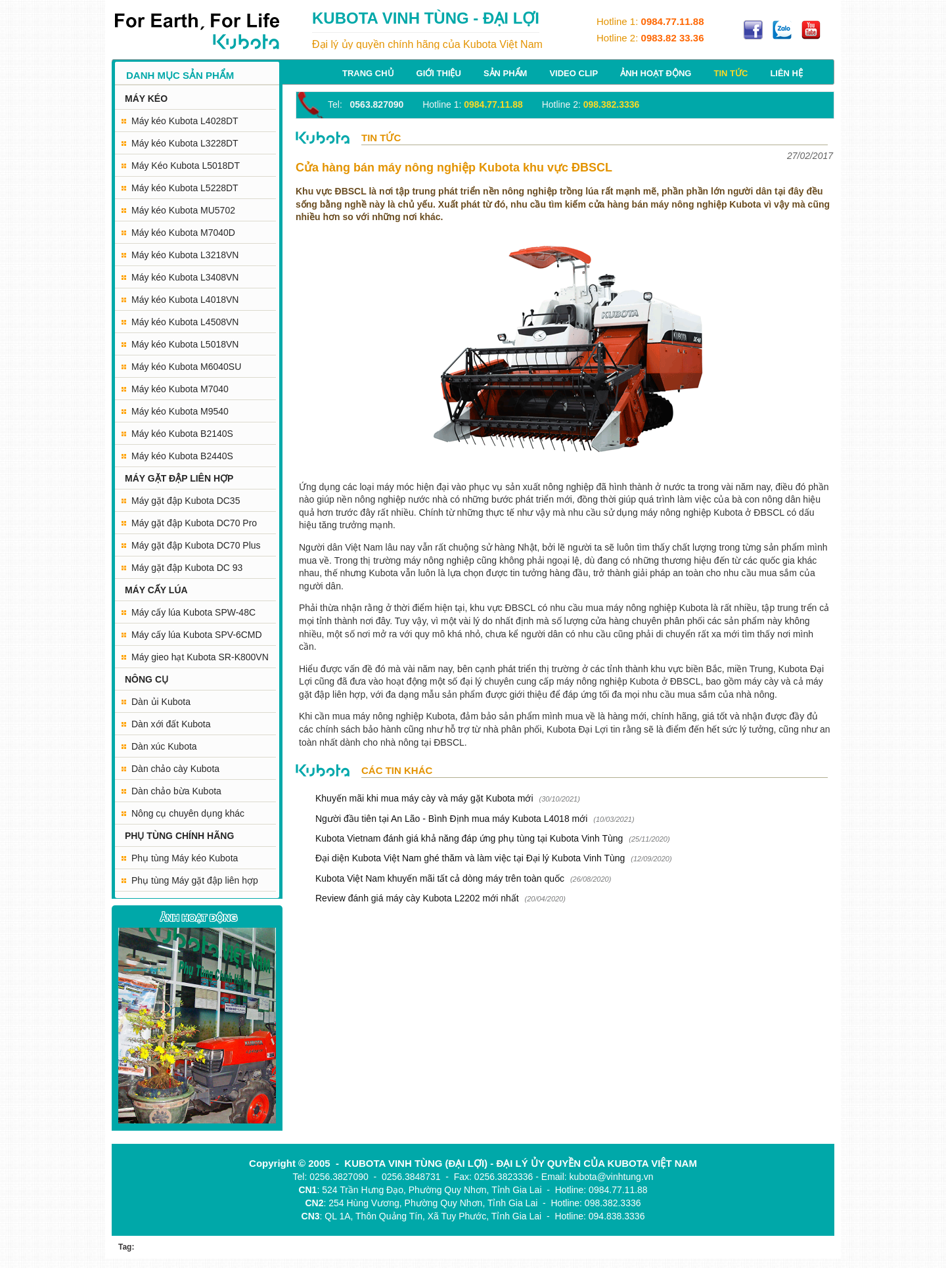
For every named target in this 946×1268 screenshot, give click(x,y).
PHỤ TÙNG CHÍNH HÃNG (179, 835)
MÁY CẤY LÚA (156, 590)
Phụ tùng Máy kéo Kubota (184, 858)
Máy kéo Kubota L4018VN (184, 299)
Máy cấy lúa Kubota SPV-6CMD (196, 634)
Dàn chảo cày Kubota (175, 768)
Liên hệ (786, 73)
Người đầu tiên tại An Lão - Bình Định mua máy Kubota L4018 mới (451, 818)
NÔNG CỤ (146, 679)
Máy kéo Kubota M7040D (183, 232)
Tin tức (730, 73)
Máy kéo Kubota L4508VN (184, 322)
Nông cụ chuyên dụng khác (187, 813)
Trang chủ (368, 73)
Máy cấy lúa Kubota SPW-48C (193, 612)
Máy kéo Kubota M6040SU (186, 366)
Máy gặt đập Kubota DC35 (185, 500)
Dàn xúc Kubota (164, 746)
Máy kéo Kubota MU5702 (183, 210)
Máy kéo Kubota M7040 (180, 389)
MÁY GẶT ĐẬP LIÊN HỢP (179, 478)
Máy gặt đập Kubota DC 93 (186, 567)
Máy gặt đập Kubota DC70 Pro (194, 523)
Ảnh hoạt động (655, 73)
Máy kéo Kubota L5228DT (184, 188)
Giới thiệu (439, 73)
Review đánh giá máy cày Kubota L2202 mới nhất (417, 898)
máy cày (761, 681)
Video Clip (573, 73)
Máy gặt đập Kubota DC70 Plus (196, 545)
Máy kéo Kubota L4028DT (184, 121)
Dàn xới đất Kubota (171, 724)
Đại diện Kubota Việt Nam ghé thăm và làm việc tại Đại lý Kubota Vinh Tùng (470, 858)
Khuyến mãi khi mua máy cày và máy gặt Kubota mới (424, 798)
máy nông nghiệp (438, 560)
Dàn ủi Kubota (161, 701)
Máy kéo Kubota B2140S (182, 433)
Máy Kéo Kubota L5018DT (185, 165)
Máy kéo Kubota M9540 (180, 411)
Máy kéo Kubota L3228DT (184, 143)
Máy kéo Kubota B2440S (182, 456)
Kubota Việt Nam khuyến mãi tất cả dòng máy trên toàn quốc (439, 878)
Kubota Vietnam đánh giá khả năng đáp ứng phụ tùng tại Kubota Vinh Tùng (470, 838)
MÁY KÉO (146, 98)
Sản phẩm (506, 73)
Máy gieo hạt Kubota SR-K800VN (200, 657)
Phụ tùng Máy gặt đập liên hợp (194, 880)
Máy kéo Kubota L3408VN (184, 277)
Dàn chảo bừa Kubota (176, 791)
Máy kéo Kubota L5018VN (184, 344)
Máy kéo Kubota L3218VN (184, 255)
